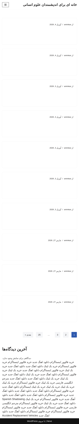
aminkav (67, 24)
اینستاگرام (25, 386)
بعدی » (28, 335)
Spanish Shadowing (13, 399)
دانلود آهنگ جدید (41, 390)
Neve (49, 421)
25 (39, 335)
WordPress (32, 421)
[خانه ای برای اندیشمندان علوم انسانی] (50, 4)
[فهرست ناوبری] (5, 4)
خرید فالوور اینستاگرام (62, 362)
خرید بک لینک (51, 366)
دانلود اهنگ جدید (41, 362)
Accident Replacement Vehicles (20, 415)
